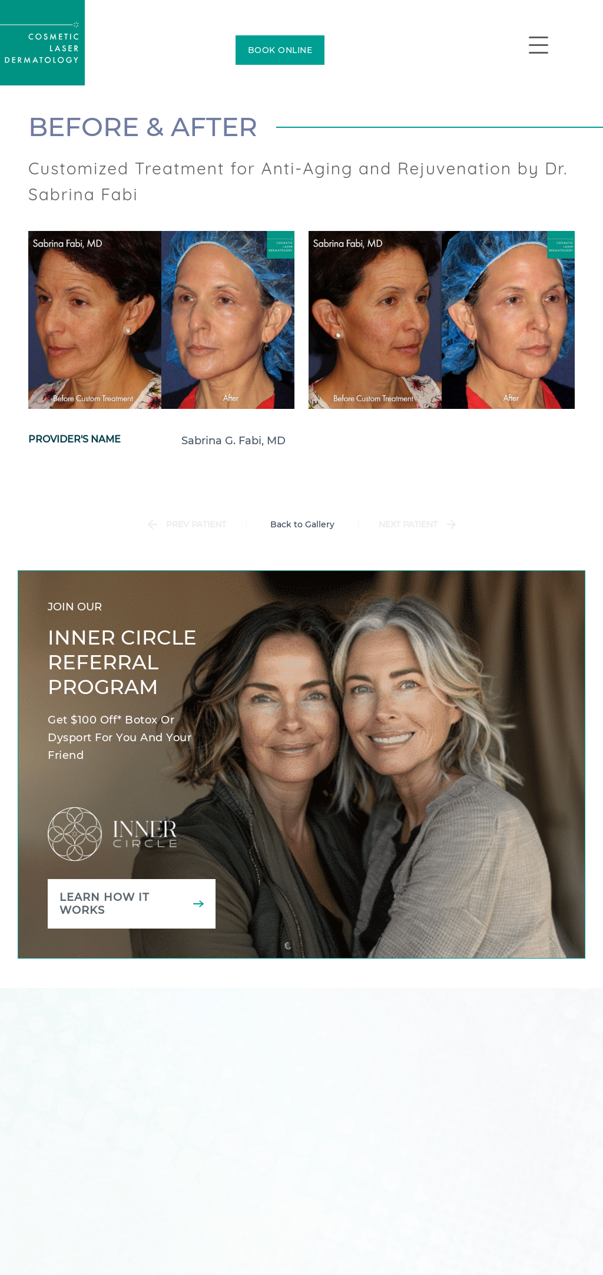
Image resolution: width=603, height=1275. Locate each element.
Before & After (142, 127)
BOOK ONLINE (280, 50)
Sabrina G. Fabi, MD (233, 440)
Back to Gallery (302, 524)
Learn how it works (104, 904)
